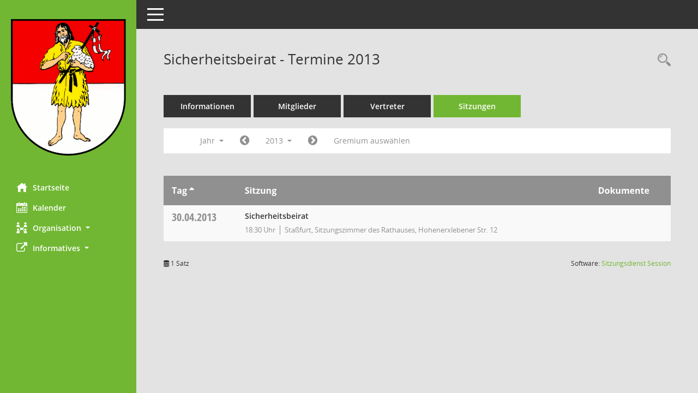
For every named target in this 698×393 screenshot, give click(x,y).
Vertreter (387, 106)
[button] (68, 228)
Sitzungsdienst (636, 263)
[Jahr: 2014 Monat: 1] (313, 141)
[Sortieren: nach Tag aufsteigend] (191, 190)
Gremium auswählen (372, 140)
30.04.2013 (194, 217)
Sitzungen (477, 106)
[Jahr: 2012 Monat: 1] (244, 141)
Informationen (207, 106)
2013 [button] (279, 140)
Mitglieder (297, 106)
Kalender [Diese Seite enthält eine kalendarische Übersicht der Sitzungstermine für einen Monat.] (41, 207)
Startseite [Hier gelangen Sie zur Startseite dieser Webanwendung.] (42, 187)
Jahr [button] (212, 140)
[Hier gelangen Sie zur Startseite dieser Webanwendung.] (68, 87)
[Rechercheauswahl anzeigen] (661, 60)
